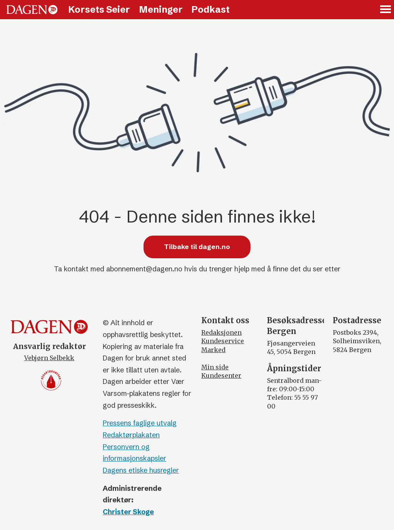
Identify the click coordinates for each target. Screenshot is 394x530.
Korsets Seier (99, 9)
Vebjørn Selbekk (49, 358)
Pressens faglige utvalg (140, 423)
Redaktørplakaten (131, 434)
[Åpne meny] (386, 10)
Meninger (161, 9)
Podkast (210, 9)
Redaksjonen (221, 332)
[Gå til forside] (32, 9)
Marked (213, 350)
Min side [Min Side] (215, 367)
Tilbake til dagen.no (197, 247)
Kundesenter (221, 375)
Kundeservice (222, 341)
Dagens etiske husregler (141, 470)
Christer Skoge (128, 511)
